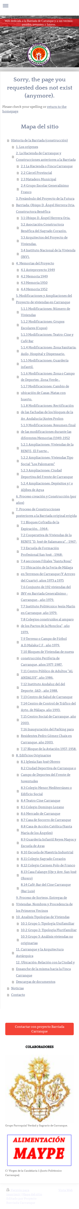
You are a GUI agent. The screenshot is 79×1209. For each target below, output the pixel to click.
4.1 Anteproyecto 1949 (38, 270)
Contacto (18, 995)
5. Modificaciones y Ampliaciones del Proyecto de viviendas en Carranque (44, 299)
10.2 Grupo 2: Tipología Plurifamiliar (49, 930)
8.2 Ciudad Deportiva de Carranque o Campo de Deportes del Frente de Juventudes (48, 774)
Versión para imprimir (17, 1192)
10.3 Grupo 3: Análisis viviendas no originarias (47, 939)
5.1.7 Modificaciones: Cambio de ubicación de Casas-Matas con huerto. (45, 392)
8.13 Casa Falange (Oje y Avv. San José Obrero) (48, 875)
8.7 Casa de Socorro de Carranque (46, 820)
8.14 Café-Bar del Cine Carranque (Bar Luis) (46, 888)
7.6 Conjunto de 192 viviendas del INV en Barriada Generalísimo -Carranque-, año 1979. (46, 593)
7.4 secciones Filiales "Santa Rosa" (46, 561)
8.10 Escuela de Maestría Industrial (47, 852)
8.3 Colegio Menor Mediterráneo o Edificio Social (46, 791)
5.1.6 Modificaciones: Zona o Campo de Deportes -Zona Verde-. (48, 376)
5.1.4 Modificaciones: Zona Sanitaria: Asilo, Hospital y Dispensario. (48, 350)
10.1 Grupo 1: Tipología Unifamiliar (47, 923)
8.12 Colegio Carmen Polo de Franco (48, 865)
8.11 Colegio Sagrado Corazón (43, 859)
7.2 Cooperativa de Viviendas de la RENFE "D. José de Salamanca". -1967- (49, 538)
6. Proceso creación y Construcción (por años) (46, 499)
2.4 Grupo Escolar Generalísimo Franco (45, 188)
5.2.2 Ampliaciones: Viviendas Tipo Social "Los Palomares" (47, 460)
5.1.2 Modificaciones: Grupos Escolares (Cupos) (42, 324)
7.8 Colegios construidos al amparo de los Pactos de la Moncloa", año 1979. (47, 625)
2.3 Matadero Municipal (38, 179)
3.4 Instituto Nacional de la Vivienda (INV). (48, 253)
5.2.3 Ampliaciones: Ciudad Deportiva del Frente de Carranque (47, 473)
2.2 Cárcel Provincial (36, 173)
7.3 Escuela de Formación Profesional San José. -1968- (42, 551)
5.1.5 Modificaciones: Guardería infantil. (44, 363)
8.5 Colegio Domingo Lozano (42, 807)
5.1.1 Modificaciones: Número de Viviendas (45, 312)
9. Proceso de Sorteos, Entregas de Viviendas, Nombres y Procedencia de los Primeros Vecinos (44, 904)
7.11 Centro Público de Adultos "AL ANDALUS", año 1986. (47, 674)
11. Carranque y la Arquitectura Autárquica (40, 952)
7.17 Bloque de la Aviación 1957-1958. (48, 749)
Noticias (17, 988)
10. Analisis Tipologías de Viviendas (43, 917)
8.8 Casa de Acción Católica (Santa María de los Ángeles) (46, 829)
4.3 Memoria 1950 (34, 283)
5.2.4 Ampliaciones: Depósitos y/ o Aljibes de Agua (47, 486)
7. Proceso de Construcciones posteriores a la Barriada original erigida (46, 512)
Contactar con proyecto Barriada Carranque (39, 1029)
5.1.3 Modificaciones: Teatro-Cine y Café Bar (47, 338)
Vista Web (65, 1190)
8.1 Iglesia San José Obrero (40, 762)
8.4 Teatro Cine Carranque (40, 800)
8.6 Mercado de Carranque (40, 814)
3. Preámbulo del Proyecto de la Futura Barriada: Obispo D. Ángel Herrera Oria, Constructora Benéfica (45, 205)
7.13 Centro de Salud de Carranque (46, 697)
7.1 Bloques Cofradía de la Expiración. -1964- (40, 525)
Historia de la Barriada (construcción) (39, 140)
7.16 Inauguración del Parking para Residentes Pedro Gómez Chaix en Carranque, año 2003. (47, 735)
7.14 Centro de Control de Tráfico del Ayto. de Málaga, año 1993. (48, 706)
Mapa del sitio (32, 1194)
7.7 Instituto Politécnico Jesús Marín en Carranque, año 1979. (48, 609)
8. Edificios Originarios (33, 755)
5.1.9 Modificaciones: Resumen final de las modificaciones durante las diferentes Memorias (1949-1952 (48, 431)
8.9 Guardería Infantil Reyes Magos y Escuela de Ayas (48, 842)
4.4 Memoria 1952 (34, 289)
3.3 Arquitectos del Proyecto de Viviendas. (44, 240)
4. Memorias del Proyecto (35, 263)
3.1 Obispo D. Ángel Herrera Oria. (45, 218)
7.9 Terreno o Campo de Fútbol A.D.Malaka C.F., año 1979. (44, 642)
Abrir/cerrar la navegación (39, 5)
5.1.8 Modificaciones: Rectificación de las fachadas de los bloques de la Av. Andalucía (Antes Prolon (47, 412)
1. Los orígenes (27, 147)
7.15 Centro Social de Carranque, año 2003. (48, 719)
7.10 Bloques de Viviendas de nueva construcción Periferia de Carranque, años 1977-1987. (47, 658)
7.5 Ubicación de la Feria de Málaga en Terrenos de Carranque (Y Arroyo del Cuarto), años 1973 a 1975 (48, 573)
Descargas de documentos (35, 982)
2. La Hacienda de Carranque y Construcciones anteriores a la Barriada (46, 156)
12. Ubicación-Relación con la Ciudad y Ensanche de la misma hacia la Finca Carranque (45, 968)
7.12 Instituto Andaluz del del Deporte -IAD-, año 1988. (43, 687)
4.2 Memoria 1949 (34, 276)
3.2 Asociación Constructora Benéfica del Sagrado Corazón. (44, 227)
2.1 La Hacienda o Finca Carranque (47, 166)
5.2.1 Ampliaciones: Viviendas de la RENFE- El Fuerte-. (47, 447)
